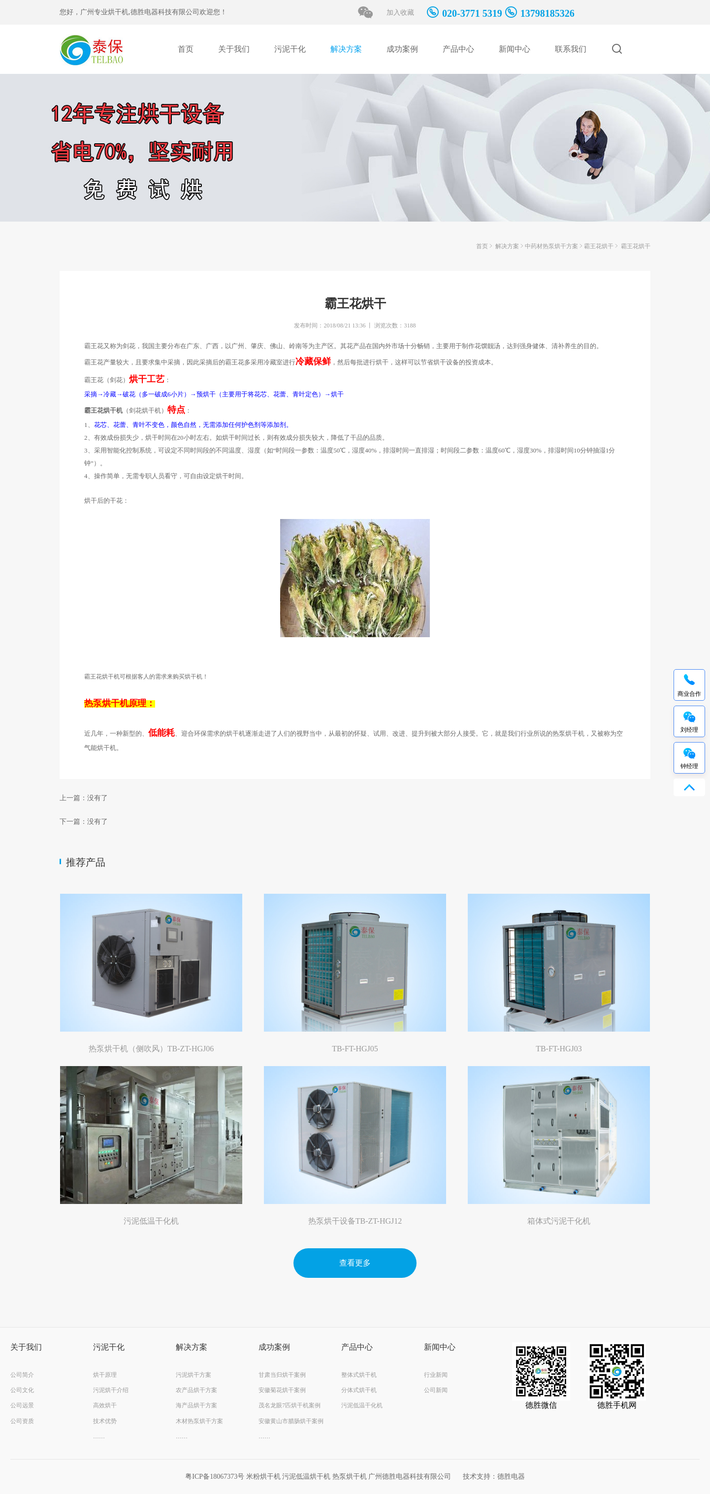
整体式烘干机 (359, 1374)
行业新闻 (436, 1374)
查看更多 (355, 1263)
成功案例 (402, 49)
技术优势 (105, 1421)
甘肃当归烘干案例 (282, 1374)
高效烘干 (105, 1405)
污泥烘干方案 (193, 1374)
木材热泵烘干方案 (199, 1421)
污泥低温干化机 (151, 1221)
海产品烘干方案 (196, 1405)
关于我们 (234, 49)
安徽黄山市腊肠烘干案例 (290, 1421)
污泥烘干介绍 (111, 1390)
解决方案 (346, 49)
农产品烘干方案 (196, 1390)
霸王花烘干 (598, 246)
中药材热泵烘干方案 (551, 246)
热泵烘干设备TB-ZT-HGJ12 (355, 1221)
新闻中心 (514, 49)
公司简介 (22, 1374)
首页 (186, 49)
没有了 (97, 798)
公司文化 (22, 1390)
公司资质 (22, 1421)
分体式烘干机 (359, 1390)
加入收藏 (400, 12)
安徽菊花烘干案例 (282, 1390)
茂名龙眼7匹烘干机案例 (289, 1405)
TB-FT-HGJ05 (355, 1048)
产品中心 (458, 49)
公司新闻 (436, 1390)
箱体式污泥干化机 (558, 1221)
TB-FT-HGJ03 (559, 1048)
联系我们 (570, 49)
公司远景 (22, 1405)
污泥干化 (290, 49)
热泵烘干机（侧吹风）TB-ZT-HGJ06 (151, 1048)
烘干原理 (105, 1374)
